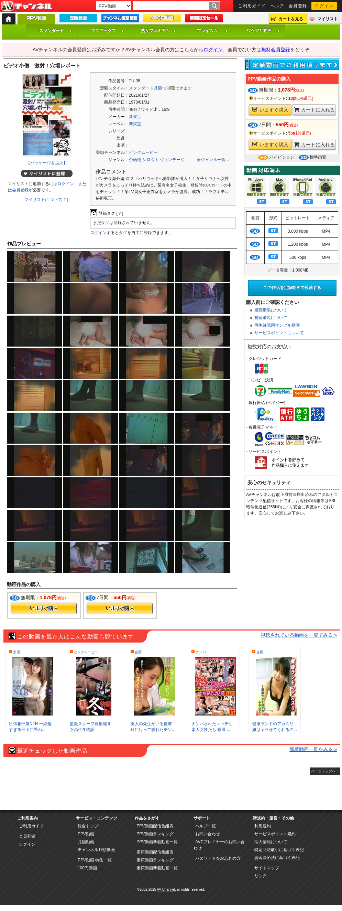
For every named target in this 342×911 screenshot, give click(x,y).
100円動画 (87, 868)
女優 (16, 652)
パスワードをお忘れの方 (218, 858)
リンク (260, 875)
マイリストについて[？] (46, 199)
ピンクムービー (143, 152)
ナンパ (201, 652)
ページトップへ (323, 771)
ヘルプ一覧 (205, 826)
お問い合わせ (207, 833)
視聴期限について (270, 310)
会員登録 (298, 5)
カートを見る (290, 19)
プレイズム (212, 30)
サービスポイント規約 (275, 833)
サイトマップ (266, 868)
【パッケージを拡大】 (46, 162)
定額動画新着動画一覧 (157, 868)
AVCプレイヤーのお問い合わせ (219, 844)
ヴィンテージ (172, 159)
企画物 (135, 159)
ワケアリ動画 (263, 30)
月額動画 (86, 841)
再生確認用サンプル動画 (277, 325)
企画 (138, 652)
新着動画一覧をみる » (313, 749)
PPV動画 (86, 833)
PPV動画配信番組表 (155, 826)
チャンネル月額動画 (96, 849)
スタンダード (55, 30)
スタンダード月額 (145, 88)
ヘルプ (277, 5)
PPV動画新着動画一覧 (157, 841)
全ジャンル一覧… (213, 159)
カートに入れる (314, 110)
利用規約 (262, 826)
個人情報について (270, 841)
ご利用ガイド (252, 5)
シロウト (150, 159)
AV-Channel (26, 6)
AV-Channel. (166, 889)
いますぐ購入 (270, 110)
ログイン (324, 5)
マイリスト (327, 19)
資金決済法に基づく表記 (277, 857)
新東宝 (135, 116)
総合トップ (88, 826)
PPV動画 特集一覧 (95, 860)
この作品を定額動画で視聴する (292, 287)
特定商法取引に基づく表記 (279, 849)
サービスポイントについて (279, 332)
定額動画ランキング (155, 860)
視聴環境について (270, 317)
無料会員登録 (275, 49)
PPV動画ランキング (155, 833)
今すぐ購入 (44, 608)
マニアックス (107, 30)
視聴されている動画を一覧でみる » (299, 635)
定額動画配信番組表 (155, 852)
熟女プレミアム (158, 30)
